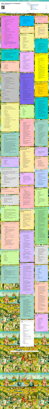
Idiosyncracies (23, 263)
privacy (27, 351)
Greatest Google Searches (40, 16)
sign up (46, 6)
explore (46, 8)
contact (32, 351)
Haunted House (23, 34)
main (3, 12)
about (24, 351)
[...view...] (10, 46)
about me (8, 50)
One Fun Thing (8, 133)
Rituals (21, 119)
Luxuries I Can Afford (24, 16)
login (46, 5)
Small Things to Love (39, 246)
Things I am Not (38, 189)
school (24, 105)
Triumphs (22, 173)
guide (22, 351)
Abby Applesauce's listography (10, 3)
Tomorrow (6, 73)
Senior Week (4, 104)
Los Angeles (7, 16)
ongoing (10, 12)
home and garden (25, 52)
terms (29, 351)
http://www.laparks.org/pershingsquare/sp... (10, 42)
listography (28, 4)
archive (16, 12)
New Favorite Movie (24, 27)
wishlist (9, 62)
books (39, 24)
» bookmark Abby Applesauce (5, 4)
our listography (18, 351)
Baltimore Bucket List (39, 170)
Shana (29, 5)
